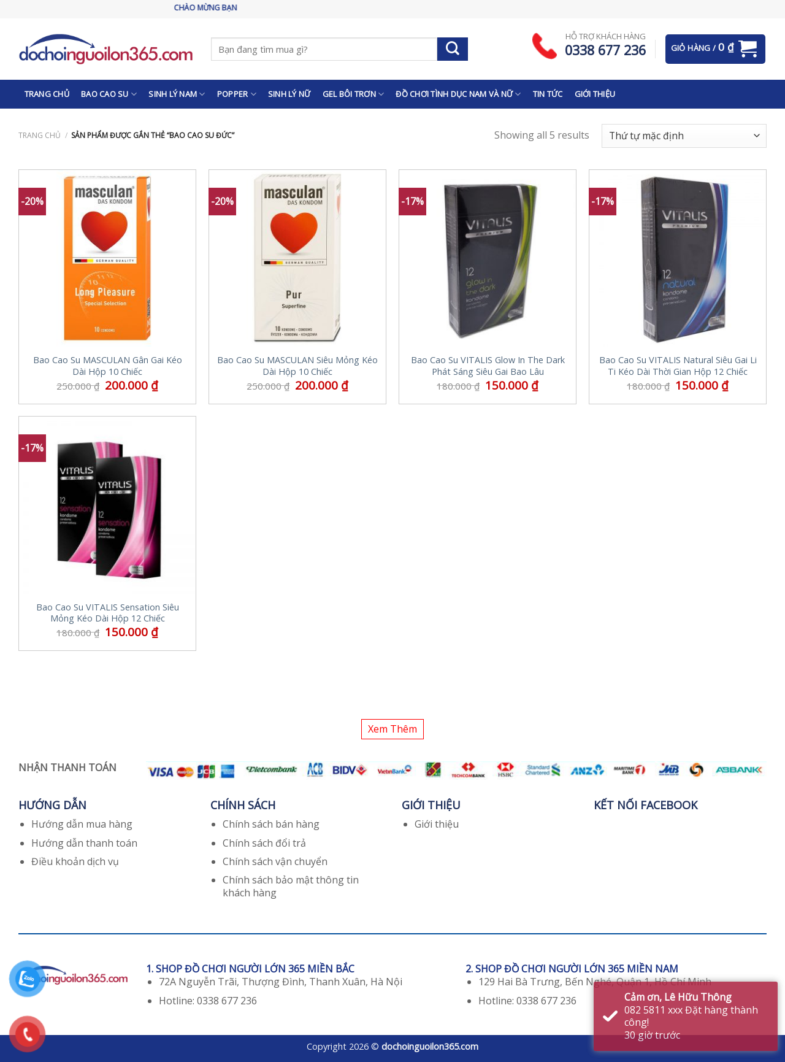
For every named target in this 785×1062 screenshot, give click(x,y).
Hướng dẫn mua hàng (81, 824)
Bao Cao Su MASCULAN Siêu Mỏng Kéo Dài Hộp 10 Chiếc (297, 366)
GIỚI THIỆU (595, 93)
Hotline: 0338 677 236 (208, 1000)
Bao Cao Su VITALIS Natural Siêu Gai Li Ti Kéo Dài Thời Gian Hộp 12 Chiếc (678, 366)
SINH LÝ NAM (176, 94)
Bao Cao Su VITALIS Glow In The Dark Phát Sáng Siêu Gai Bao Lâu (488, 366)
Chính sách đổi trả (264, 843)
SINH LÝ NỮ (289, 93)
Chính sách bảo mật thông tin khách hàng (291, 886)
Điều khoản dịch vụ (75, 861)
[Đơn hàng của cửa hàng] (684, 136)
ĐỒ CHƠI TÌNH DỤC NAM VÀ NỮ (458, 94)
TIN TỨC (548, 93)
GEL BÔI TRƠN (354, 94)
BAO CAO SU (109, 94)
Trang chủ (39, 135)
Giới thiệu (437, 824)
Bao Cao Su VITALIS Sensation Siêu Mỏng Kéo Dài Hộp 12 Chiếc (107, 613)
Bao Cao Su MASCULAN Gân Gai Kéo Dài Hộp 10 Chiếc (107, 366)
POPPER (236, 94)
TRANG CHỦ (47, 93)
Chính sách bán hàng (271, 824)
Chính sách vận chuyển (275, 861)
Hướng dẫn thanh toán (84, 843)
